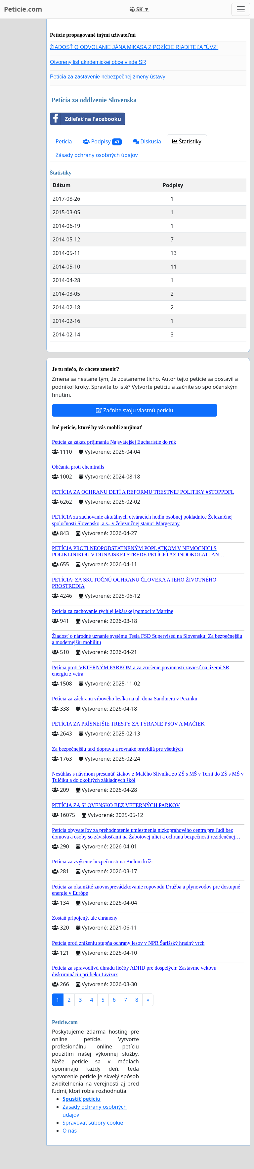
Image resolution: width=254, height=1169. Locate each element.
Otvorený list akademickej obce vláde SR (98, 62)
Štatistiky (186, 141)
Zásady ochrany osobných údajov (97, 155)
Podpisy (102, 141)
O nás (70, 1130)
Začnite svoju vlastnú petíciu (134, 410)
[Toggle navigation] (241, 9)
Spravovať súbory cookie (93, 1122)
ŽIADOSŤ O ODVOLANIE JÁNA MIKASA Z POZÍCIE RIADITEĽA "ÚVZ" (134, 47)
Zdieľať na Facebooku (85, 119)
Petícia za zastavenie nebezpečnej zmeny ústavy (107, 76)
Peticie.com (23, 9)
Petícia (64, 141)
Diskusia (147, 141)
